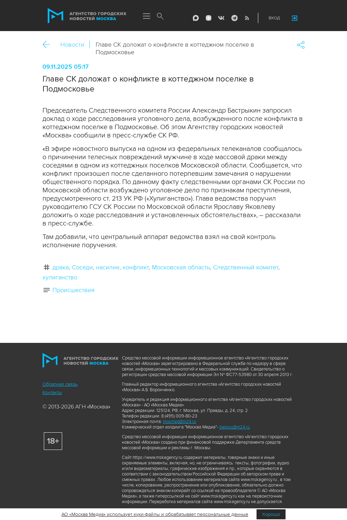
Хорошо (271, 514)
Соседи (82, 267)
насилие (107, 267)
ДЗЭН (208, 18)
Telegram (234, 18)
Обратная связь (60, 384)
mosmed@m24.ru (179, 421)
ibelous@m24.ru (234, 427)
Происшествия (73, 290)
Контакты (52, 392)
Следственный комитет (245, 267)
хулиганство (59, 277)
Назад (48, 44)
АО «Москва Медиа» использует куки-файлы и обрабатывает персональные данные (154, 514)
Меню (147, 16)
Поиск (160, 16)
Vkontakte (221, 18)
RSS (247, 18)
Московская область (181, 267)
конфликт (136, 267)
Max (196, 18)
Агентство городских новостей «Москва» (87, 16)
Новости (72, 44)
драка (60, 267)
